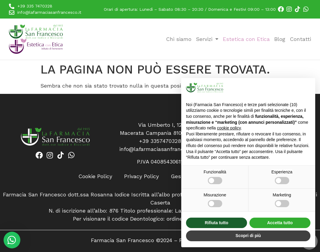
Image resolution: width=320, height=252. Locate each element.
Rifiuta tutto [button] (216, 222)
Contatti (300, 39)
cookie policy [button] (229, 128)
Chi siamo (178, 39)
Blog (279, 39)
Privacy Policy (141, 176)
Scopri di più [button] (248, 235)
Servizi (207, 39)
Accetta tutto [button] (280, 222)
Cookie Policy (95, 176)
